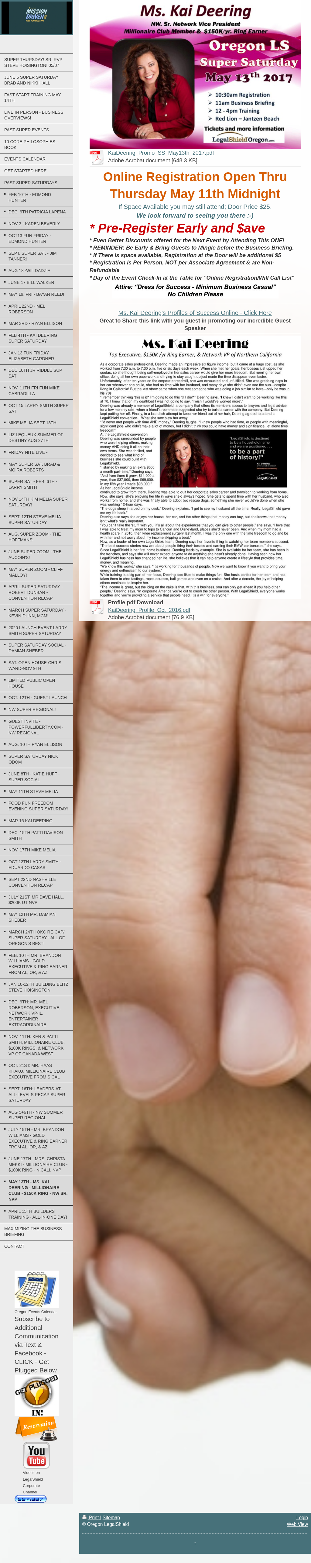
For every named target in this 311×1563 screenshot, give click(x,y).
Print (91, 1517)
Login (302, 1517)
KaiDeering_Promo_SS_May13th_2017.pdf (161, 153)
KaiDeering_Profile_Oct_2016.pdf (149, 610)
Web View (297, 1524)
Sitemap (111, 1517)
